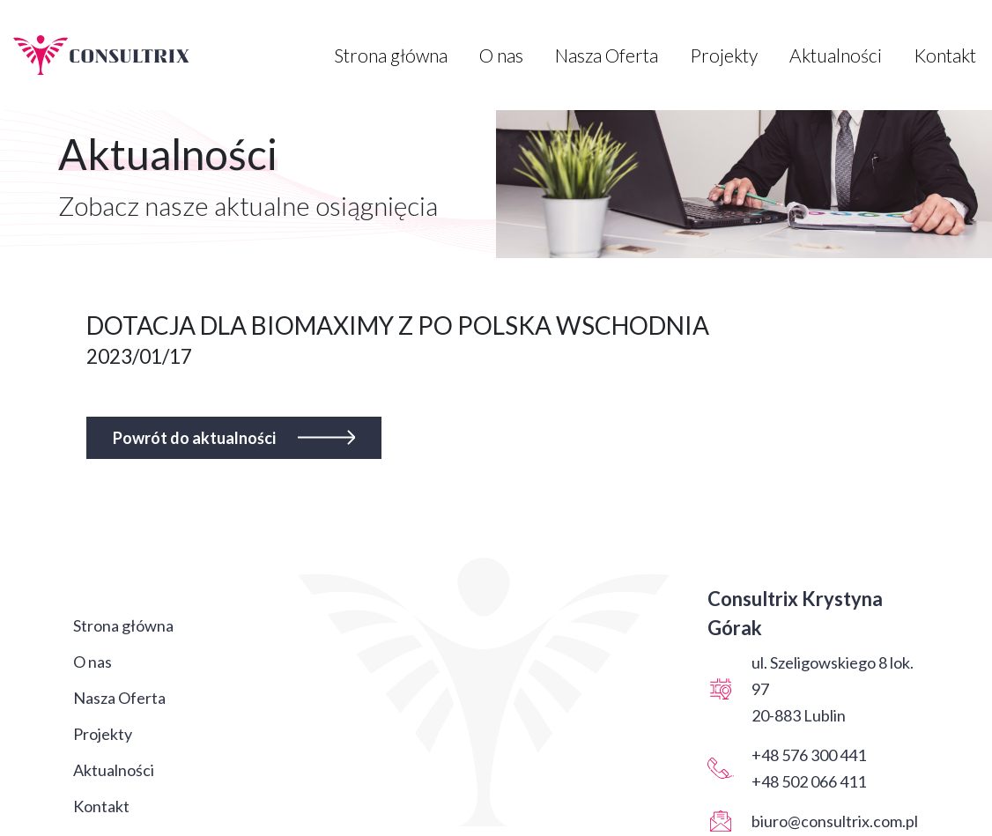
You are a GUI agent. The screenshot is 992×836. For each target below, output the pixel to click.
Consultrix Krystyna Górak (795, 613)
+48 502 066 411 (808, 781)
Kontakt (945, 55)
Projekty (724, 55)
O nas (501, 55)
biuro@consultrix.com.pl (834, 821)
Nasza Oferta (606, 55)
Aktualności (835, 55)
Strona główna (391, 55)
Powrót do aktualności (234, 438)
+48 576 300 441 (808, 755)
